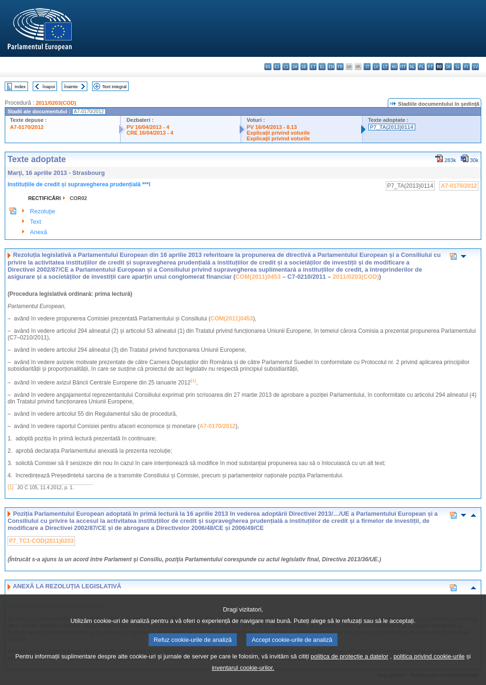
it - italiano (367, 66)
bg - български (267, 66)
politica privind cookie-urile (429, 670)
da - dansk (295, 66)
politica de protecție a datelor (350, 670)
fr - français (340, 66)
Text (35, 221)
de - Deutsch (304, 66)
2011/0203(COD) (56, 103)
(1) (10, 487)
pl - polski (421, 66)
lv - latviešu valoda (376, 66)
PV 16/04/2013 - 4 (147, 127)
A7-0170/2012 (27, 127)
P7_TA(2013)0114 (391, 127)
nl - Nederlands (412, 66)
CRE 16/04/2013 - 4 (149, 133)
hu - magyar (394, 66)
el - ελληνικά (322, 66)
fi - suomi (466, 66)
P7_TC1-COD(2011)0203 (41, 541)
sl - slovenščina (457, 66)
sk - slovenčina (448, 66)
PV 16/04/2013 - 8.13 (272, 127)
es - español (276, 66)
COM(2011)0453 (257, 276)
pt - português (430, 66)
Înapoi (49, 86)
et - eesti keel (313, 66)
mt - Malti (403, 66)
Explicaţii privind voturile (278, 133)
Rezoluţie (42, 211)
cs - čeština (286, 66)
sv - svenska (475, 66)
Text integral (114, 86)
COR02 (78, 198)
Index (20, 86)
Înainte (71, 86)
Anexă (38, 232)
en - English (331, 66)
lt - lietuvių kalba (385, 66)
